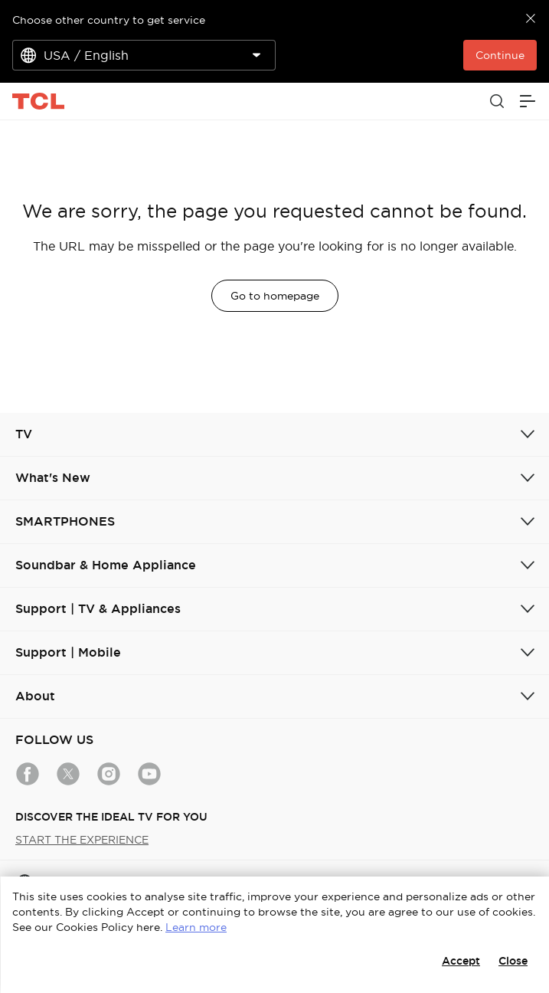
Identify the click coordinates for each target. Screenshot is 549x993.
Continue (499, 55)
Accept (461, 961)
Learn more (196, 927)
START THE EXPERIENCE (82, 840)
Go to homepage (274, 296)
